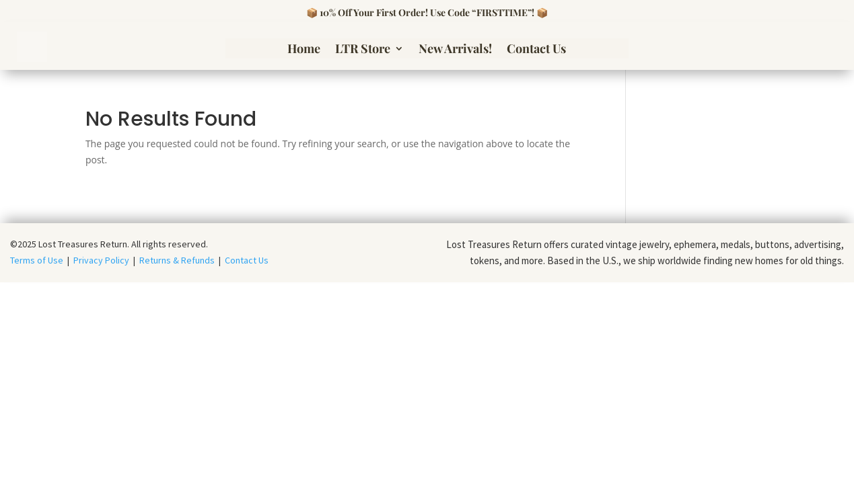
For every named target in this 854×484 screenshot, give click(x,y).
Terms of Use (38, 260)
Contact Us (536, 50)
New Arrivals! (455, 50)
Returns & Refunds (177, 260)
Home (303, 50)
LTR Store (362, 50)
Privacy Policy (101, 260)
